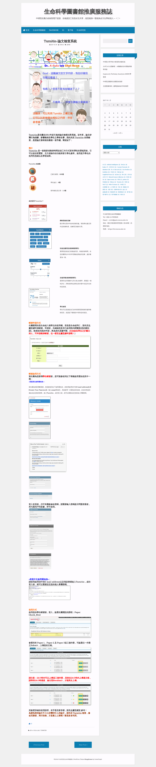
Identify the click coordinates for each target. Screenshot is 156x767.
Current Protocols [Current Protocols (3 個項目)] (123, 167)
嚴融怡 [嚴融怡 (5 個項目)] (126, 187)
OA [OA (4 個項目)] (104, 179)
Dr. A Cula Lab (34, 729)
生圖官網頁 (75, 709)
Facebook (54, 30)
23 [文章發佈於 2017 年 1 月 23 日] (105, 125)
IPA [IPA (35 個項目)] (124, 174)
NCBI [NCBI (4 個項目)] (128, 177)
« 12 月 (115, 133)
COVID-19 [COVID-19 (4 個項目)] (112, 167)
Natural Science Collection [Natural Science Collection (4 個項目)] (117, 177)
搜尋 (130, 41)
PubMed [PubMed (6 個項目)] (106, 182)
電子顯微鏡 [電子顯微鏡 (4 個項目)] (115, 194)
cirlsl (62, 44)
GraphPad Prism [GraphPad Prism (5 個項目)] (108, 174)
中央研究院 (81, 30)
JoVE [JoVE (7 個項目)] (105, 177)
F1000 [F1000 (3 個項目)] (113, 172)
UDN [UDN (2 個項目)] (126, 182)
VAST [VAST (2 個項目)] (105, 184)
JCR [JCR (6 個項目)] (129, 174)
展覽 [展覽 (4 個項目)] (105, 189)
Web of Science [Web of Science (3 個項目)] (114, 184)
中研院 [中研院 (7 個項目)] (123, 184)
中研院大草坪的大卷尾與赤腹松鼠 (114, 62)
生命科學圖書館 (39, 30)
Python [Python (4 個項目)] (113, 182)
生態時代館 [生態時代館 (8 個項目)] (118, 189)
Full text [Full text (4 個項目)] (120, 172)
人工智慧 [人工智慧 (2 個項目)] (113, 187)
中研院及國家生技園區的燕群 (112, 81)
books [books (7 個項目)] (105, 167)
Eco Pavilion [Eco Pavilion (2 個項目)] (127, 169)
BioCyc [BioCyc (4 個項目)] (124, 164)
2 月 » (120, 133)
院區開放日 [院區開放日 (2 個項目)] (122, 192)
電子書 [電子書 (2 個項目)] (129, 192)
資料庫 (68, 44)
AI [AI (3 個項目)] (104, 164)
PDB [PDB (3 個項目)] (119, 179)
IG (63, 30)
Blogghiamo (88, 758)
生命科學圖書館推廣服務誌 (78, 11)
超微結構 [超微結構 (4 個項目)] (106, 192)
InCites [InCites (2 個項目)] (118, 174)
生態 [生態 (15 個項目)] (110, 189)
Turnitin (33, 134)
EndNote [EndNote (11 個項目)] (106, 172)
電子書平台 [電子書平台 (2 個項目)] (107, 194)
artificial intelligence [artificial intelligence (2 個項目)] (113, 164)
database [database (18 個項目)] (106, 169)
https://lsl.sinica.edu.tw (116, 229)
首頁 (26, 30)
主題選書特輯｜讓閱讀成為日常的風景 (115, 86)
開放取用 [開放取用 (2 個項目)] (113, 192)
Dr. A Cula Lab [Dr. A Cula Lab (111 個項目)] (116, 169)
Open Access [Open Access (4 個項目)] (112, 179)
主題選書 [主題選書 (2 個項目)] (106, 187)
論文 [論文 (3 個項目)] (125, 189)
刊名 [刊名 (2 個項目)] (120, 187)
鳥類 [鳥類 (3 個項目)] (122, 194)
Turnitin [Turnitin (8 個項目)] (120, 182)
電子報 (70, 30)
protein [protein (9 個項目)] (126, 179)
